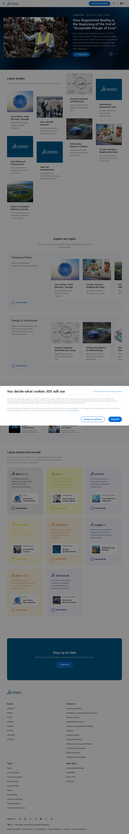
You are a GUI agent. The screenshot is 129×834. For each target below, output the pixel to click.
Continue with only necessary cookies (108, 391)
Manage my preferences (93, 419)
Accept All (115, 419)
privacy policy (73, 410)
